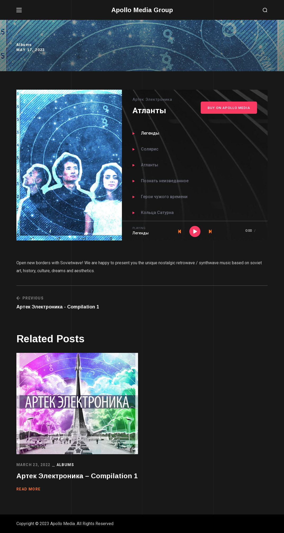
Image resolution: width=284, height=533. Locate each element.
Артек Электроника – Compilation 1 (77, 476)
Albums (24, 45)
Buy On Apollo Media (229, 108)
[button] (265, 10)
